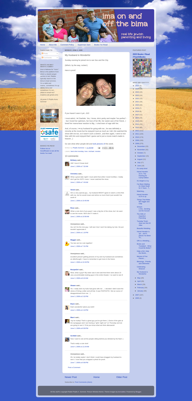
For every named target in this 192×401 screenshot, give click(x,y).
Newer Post (71, 377)
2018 (137, 111)
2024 (137, 92)
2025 (137, 89)
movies (97, 151)
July (139, 162)
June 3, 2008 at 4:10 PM (79, 310)
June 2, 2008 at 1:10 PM (79, 232)
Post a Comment (74, 367)
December (141, 146)
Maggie (73, 240)
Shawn (73, 285)
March (139, 284)
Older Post (121, 377)
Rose (72, 208)
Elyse (72, 304)
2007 (137, 295)
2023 (137, 95)
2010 (137, 137)
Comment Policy (67, 45)
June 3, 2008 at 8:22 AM (79, 278)
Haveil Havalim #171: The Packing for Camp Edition (143, 175)
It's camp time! (142, 168)
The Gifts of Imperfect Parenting (141, 216)
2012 (137, 131)
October (140, 153)
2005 (137, 298)
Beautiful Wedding (143, 228)
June (139, 166)
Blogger (138, 392)
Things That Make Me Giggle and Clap (143, 201)
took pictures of (99, 144)
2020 (137, 105)
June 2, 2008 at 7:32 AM (79, 166)
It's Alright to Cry (143, 181)
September (141, 156)
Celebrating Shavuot (141, 268)
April (139, 281)
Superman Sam (84, 45)
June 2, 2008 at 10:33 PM (79, 262)
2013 (137, 127)
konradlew (122, 392)
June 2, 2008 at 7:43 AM (79, 182)
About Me (53, 45)
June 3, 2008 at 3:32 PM (79, 296)
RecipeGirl (74, 270)
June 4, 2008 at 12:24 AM (79, 347)
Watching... (141, 191)
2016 (137, 118)
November (141, 150)
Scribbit (73, 336)
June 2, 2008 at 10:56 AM (79, 216)
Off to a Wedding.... (144, 241)
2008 (137, 143)
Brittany (73, 160)
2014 (137, 124)
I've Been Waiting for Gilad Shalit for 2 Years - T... (143, 186)
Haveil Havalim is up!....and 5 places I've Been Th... (144, 234)
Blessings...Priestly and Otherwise (144, 262)
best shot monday (77, 151)
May (139, 278)
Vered (72, 190)
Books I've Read (101, 45)
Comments (47, 58)
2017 (137, 115)
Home (42, 45)
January (140, 291)
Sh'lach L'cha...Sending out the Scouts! (143, 209)
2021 (137, 102)
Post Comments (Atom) (83, 382)
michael (91, 151)
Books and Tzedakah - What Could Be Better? (144, 246)
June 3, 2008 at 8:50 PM (79, 328)
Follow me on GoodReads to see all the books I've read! (49, 151)
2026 (137, 86)
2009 (137, 140)
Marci (72, 317)
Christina (74, 174)
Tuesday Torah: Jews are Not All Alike (144, 223)
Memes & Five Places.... (142, 257)
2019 (137, 108)
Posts (45, 53)
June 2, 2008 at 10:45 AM (79, 201)
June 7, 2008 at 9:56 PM (79, 362)
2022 (137, 98)
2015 (137, 121)
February (140, 287)
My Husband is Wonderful (142, 273)
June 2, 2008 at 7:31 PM (79, 246)
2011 (137, 134)
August (140, 159)
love (86, 151)
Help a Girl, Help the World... (143, 252)
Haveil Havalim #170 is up (142, 195)
